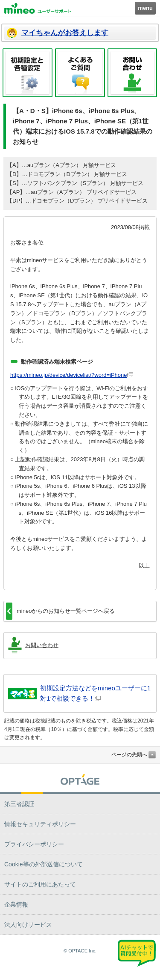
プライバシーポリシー (34, 844)
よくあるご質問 (80, 72)
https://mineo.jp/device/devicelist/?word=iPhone (68, 375)
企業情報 (16, 904)
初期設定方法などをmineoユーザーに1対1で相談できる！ (95, 693)
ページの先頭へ (129, 755)
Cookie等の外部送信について (43, 864)
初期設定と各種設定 (27, 72)
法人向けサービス (28, 924)
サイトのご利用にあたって (40, 884)
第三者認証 (19, 803)
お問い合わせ (132, 72)
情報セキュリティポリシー (40, 824)
